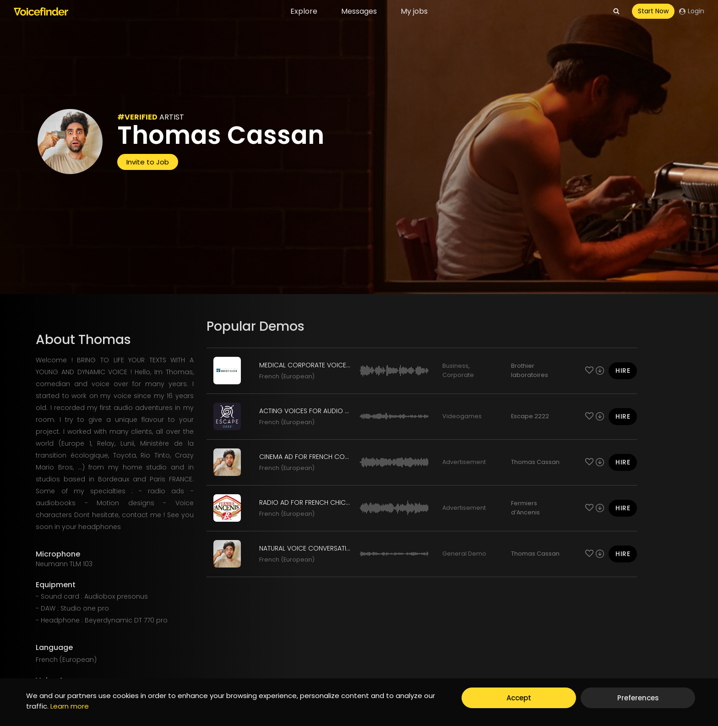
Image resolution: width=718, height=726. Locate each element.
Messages (359, 11)
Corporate (458, 375)
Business (455, 366)
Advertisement (464, 462)
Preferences (638, 698)
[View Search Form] (616, 11)
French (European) (287, 376)
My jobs (414, 11)
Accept (518, 698)
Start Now (653, 11)
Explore (303, 11)
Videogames (462, 416)
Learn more (69, 706)
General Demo (464, 553)
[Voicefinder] (41, 11)
